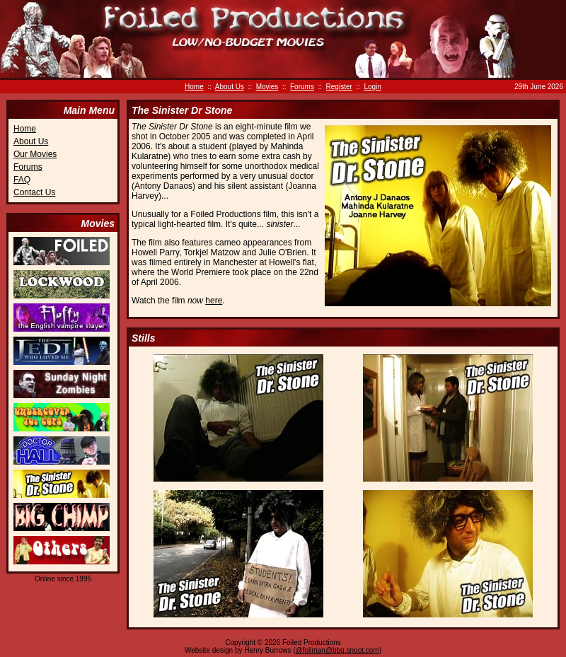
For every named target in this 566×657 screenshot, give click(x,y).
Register (339, 87)
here (213, 301)
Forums (302, 87)
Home (194, 87)
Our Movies (35, 154)
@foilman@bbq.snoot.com (337, 650)
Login (372, 87)
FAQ (21, 180)
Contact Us (34, 192)
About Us (229, 87)
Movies (267, 87)
